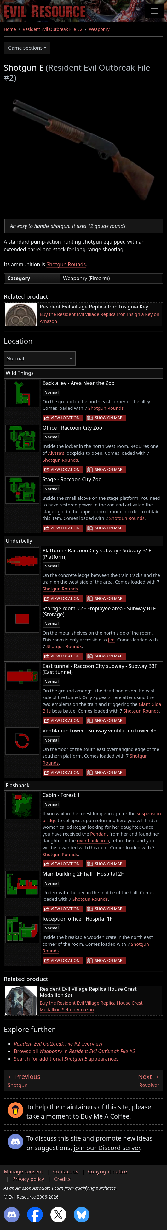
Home (10, 29)
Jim (111, 640)
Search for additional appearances (66, 1058)
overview (58, 1043)
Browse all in (74, 1051)
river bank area (93, 841)
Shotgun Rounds (66, 264)
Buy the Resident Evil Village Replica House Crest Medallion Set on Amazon (91, 1006)
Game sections (25, 47)
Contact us (65, 1171)
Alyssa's (56, 453)
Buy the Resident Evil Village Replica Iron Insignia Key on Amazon (99, 317)
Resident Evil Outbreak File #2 (53, 29)
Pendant (99, 834)
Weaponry (99, 29)
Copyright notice (107, 1171)
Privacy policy (28, 1179)
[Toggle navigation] (154, 11)
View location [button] (65, 417)
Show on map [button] (108, 417)
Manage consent (23, 1171)
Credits (62, 1179)
